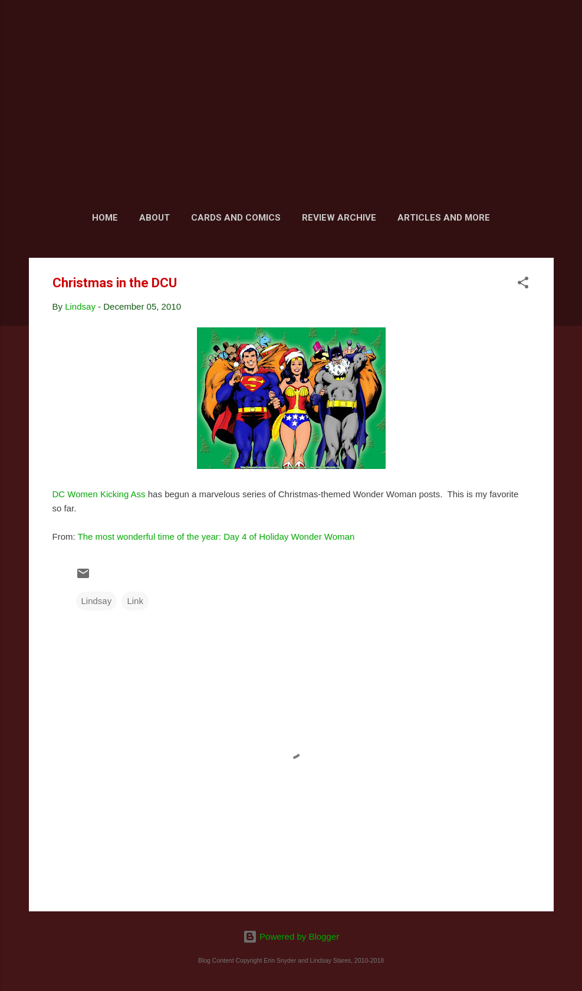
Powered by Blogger (291, 936)
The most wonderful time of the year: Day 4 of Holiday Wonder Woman (216, 536)
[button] (523, 284)
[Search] (547, 32)
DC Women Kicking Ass (99, 494)
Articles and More (443, 217)
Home (105, 217)
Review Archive (339, 217)
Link (135, 601)
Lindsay (96, 601)
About (154, 217)
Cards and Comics (236, 217)
